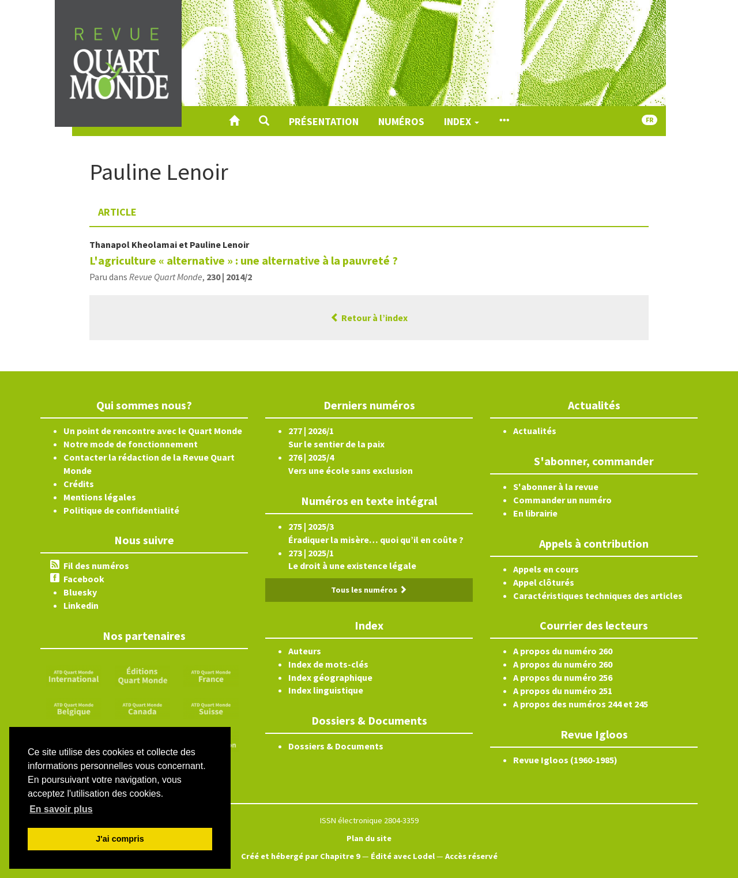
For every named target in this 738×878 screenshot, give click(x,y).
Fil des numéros (96, 565)
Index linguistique (325, 690)
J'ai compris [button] (120, 838)
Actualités (534, 430)
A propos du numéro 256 (562, 677)
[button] (264, 121)
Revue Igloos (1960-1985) (565, 760)
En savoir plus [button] (60, 809)
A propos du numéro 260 (562, 651)
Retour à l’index (369, 317)
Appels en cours (546, 569)
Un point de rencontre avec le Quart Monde (152, 430)
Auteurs (304, 651)
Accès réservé (471, 856)
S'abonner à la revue (555, 486)
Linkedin (81, 605)
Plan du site (369, 838)
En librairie (535, 513)
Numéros (401, 121)
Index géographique (330, 677)
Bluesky (80, 592)
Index (461, 121)
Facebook (83, 579)
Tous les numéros (369, 590)
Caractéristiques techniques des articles (598, 595)
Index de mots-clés (328, 664)
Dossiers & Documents (335, 746)
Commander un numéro (562, 500)
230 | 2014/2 (229, 276)
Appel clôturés (543, 582)
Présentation (324, 121)
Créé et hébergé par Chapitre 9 (300, 856)
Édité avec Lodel (403, 856)
